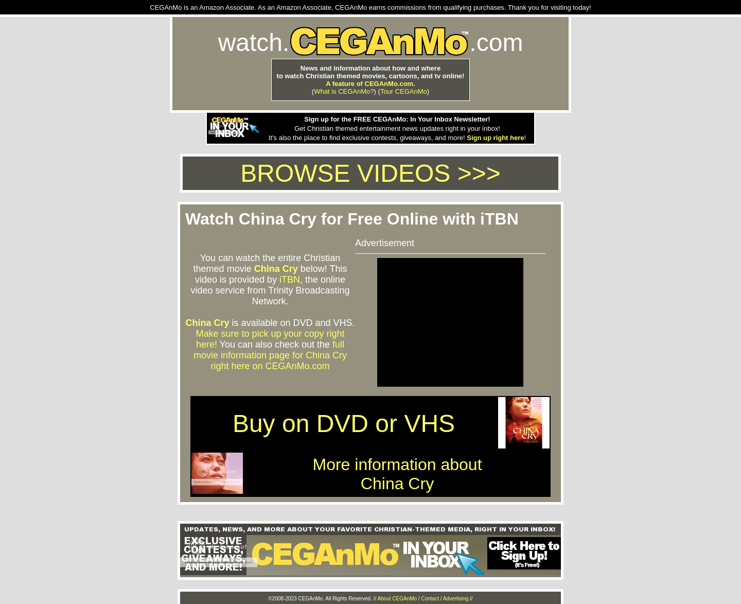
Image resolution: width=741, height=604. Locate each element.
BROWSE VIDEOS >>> (370, 173)
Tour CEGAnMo (403, 91)
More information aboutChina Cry (397, 474)
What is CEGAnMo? (344, 91)
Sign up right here (495, 138)
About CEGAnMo (397, 598)
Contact (429, 598)
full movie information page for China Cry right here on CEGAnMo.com (270, 355)
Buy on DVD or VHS (344, 423)
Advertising (455, 598)
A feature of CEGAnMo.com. (370, 84)
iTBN (289, 279)
